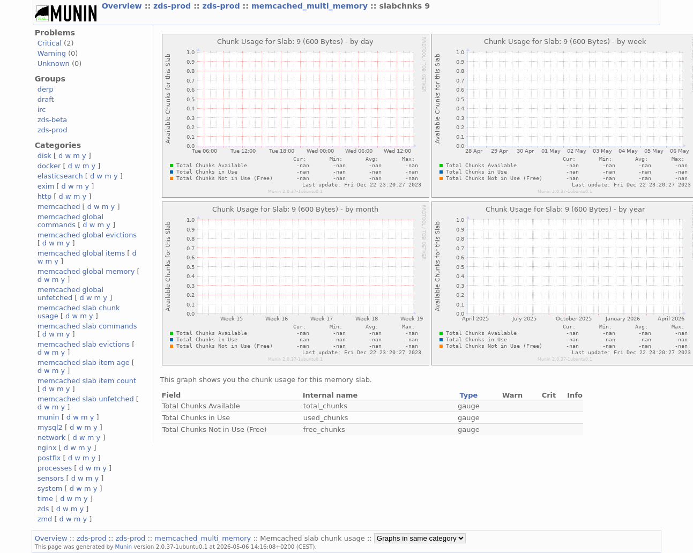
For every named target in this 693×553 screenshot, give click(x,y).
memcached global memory (86, 271)
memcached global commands (70, 221)
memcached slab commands (87, 326)
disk (44, 156)
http (45, 196)
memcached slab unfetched (86, 399)
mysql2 (50, 427)
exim (46, 186)
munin (48, 417)
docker (49, 166)
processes (55, 468)
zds (43, 509)
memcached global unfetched (70, 294)
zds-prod (173, 6)
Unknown (54, 63)
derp (46, 89)
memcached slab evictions (84, 344)
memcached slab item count (87, 381)
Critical (50, 43)
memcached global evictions (87, 235)
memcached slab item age (84, 362)
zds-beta (53, 120)
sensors (51, 478)
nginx (47, 448)
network (52, 438)
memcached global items (81, 253)
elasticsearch (60, 176)
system (50, 488)
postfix (49, 458)
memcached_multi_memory (310, 6)
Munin (123, 546)
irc (42, 110)
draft (46, 99)
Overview (123, 6)
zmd (45, 519)
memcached (59, 207)
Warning (52, 53)
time (45, 499)
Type (468, 395)
